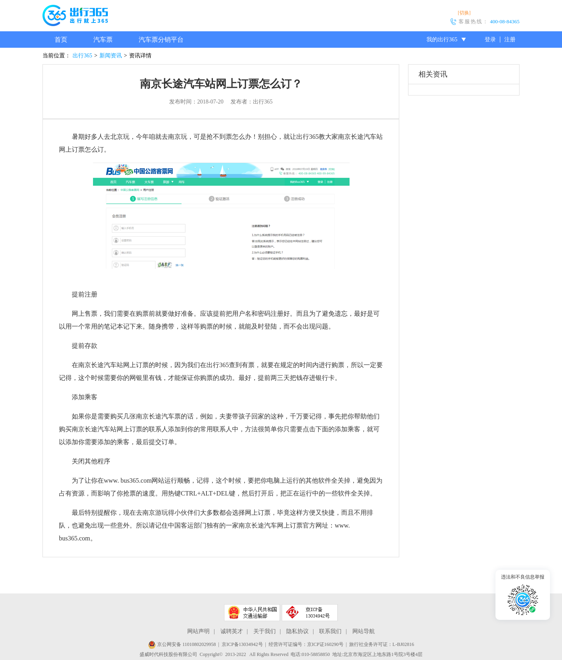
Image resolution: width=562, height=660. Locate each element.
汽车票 (103, 39)
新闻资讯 (110, 56)
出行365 (82, 56)
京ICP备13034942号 (242, 644)
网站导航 (363, 631)
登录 (490, 40)
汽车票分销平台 (161, 39)
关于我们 (264, 631)
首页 (61, 39)
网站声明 (198, 631)
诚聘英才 (231, 631)
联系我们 (330, 631)
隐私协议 (297, 631)
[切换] (464, 13)
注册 (510, 40)
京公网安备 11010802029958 (182, 644)
